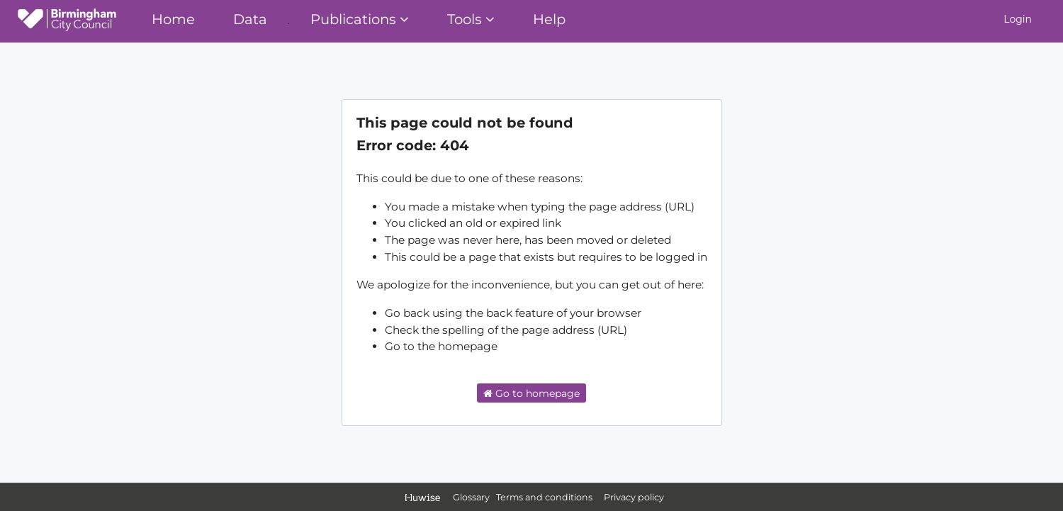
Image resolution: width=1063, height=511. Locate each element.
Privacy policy (634, 497)
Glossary (471, 497)
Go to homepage (531, 393)
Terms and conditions (545, 497)
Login (1017, 19)
